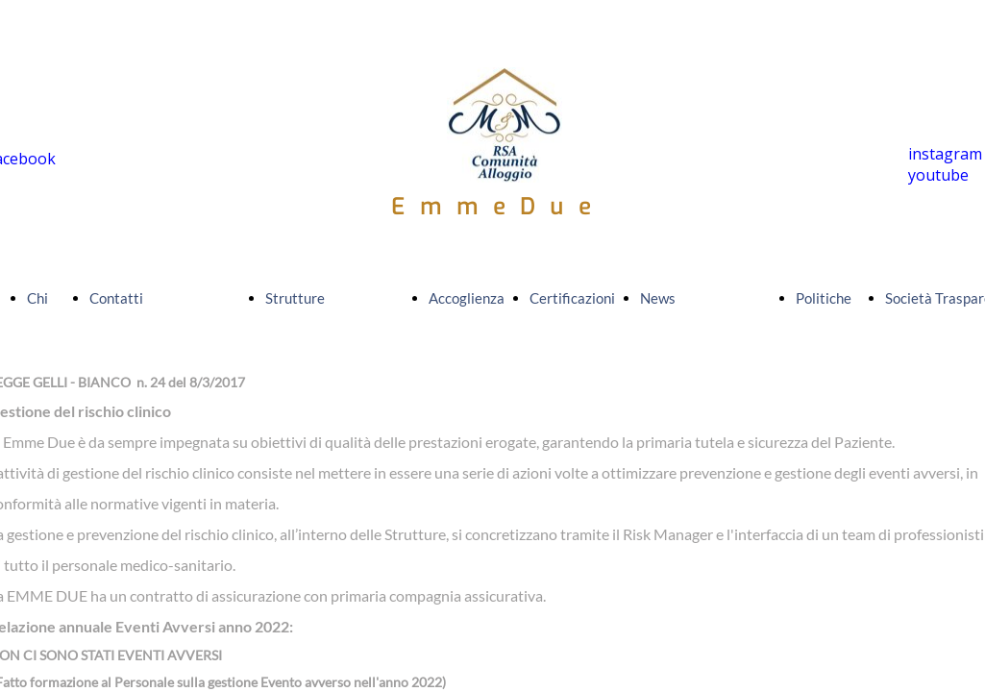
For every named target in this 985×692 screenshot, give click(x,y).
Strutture (295, 298)
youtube (938, 174)
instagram (945, 153)
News (658, 298)
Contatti (116, 298)
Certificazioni (572, 298)
